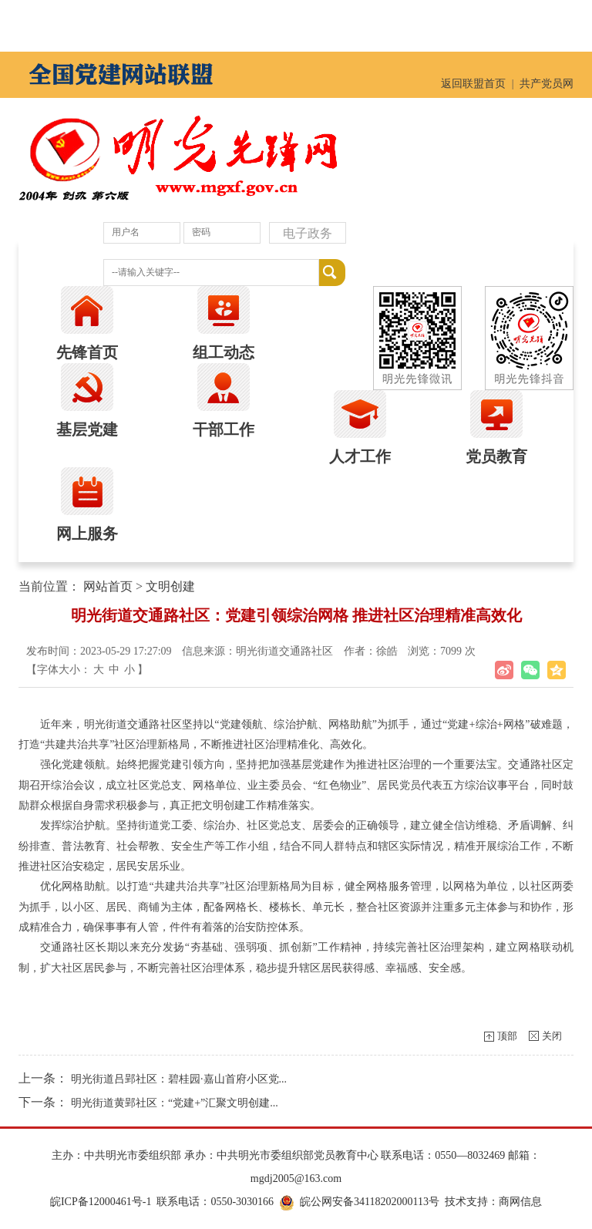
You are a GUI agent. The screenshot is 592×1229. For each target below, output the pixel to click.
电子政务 (307, 233)
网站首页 (108, 586)
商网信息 (520, 1201)
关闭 (552, 1036)
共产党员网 (547, 83)
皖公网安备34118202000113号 (369, 1201)
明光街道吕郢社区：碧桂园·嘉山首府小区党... (179, 1079)
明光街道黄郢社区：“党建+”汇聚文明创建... (174, 1103)
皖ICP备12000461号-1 (100, 1201)
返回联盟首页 (473, 83)
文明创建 (170, 586)
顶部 (507, 1036)
